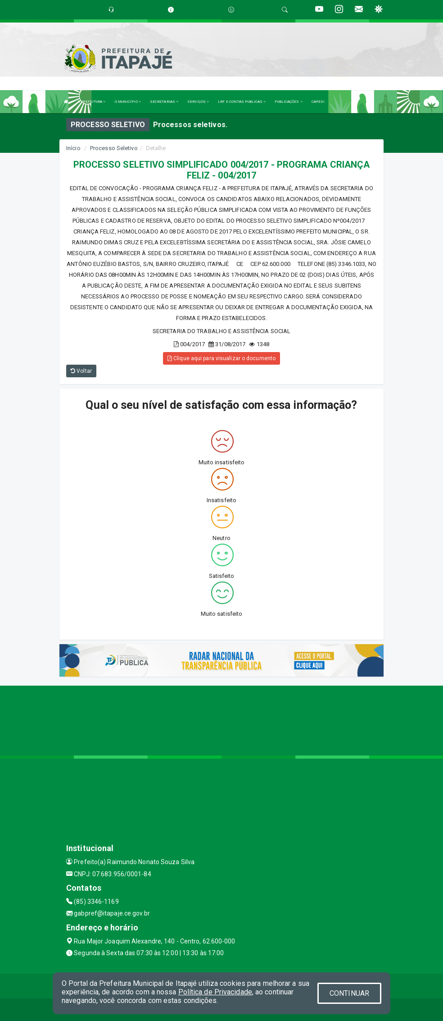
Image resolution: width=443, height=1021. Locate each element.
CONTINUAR (349, 993)
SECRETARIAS (164, 102)
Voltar (81, 371)
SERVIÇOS (198, 102)
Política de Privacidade (215, 992)
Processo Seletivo (114, 148)
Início (73, 148)
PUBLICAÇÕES (288, 102)
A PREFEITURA (91, 102)
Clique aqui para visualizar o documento (221, 358)
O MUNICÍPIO (128, 102)
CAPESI (318, 102)
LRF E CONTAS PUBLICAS (242, 102)
